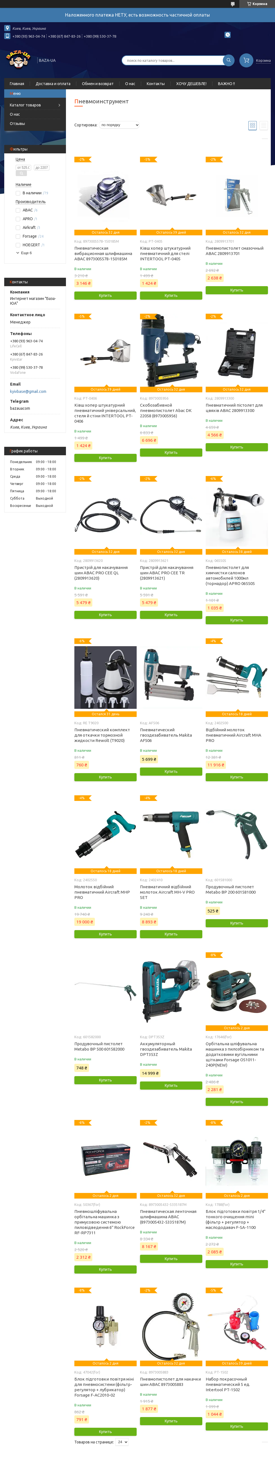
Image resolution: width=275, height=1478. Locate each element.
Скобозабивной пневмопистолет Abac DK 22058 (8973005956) (166, 410)
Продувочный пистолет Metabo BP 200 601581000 (231, 889)
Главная (17, 84)
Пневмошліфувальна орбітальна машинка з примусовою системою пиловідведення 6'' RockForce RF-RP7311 (104, 1222)
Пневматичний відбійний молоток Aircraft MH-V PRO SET (167, 892)
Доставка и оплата (53, 84)
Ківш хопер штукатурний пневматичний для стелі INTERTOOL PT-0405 (165, 253)
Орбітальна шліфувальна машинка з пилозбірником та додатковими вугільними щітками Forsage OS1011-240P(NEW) (235, 1054)
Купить (105, 295)
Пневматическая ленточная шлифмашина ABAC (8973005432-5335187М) (168, 1216)
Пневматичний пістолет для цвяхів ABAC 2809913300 (234, 408)
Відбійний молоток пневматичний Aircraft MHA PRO (233, 735)
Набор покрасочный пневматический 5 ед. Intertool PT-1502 (228, 1384)
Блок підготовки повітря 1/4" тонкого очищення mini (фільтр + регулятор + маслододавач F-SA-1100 (235, 1219)
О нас (130, 84)
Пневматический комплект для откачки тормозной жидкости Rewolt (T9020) (102, 735)
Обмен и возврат (98, 84)
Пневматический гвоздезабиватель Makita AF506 (166, 735)
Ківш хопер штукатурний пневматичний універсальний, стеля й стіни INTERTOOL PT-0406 (105, 413)
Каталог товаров (25, 105)
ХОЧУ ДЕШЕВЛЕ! (191, 84)
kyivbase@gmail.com (28, 391)
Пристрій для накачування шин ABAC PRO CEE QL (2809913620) (101, 572)
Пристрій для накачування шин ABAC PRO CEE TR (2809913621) (166, 572)
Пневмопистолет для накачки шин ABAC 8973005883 (170, 1382)
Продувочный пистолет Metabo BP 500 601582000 (99, 1046)
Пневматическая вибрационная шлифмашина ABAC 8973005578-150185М (103, 253)
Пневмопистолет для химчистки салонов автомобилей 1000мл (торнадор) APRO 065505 (230, 575)
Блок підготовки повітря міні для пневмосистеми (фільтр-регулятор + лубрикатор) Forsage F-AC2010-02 (104, 1387)
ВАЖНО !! (226, 84)
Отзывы (17, 123)
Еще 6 (26, 253)
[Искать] (229, 60)
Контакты (156, 84)
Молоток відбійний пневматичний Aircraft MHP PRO (102, 892)
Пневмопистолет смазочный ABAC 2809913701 (234, 251)
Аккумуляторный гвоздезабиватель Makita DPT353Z (166, 1049)
